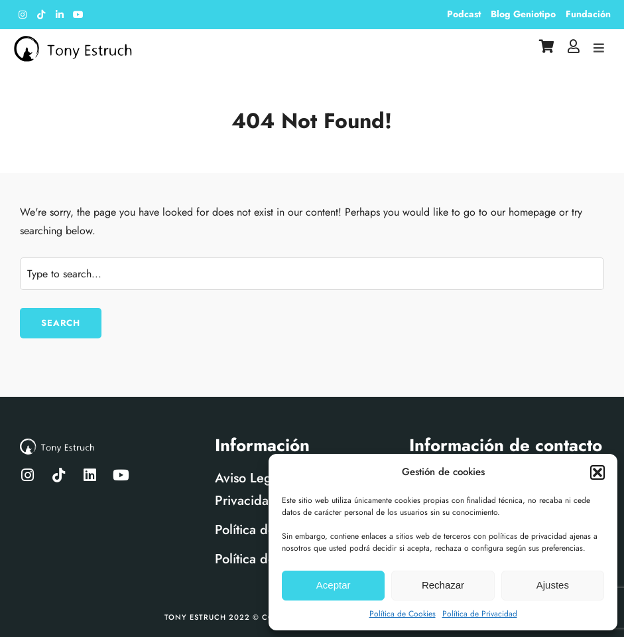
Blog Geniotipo (523, 14)
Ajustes (552, 585)
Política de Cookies (402, 614)
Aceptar (333, 585)
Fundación (588, 14)
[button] (597, 472)
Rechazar (443, 585)
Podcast (464, 14)
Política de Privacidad (479, 614)
